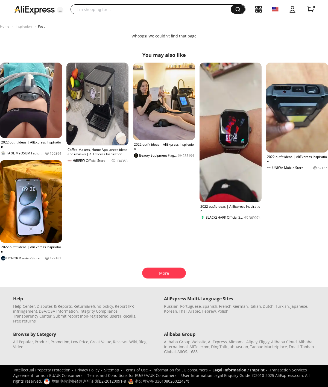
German (240, 306)
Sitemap (111, 370)
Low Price (79, 341)
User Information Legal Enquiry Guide (215, 375)
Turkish (282, 306)
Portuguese (190, 306)
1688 (193, 351)
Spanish (210, 306)
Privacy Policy (87, 370)
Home (4, 26)
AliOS (182, 351)
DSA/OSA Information (58, 311)
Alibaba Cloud (284, 341)
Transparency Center (32, 316)
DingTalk (219, 346)
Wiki (133, 341)
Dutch (268, 306)
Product (42, 341)
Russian (171, 306)
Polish (223, 311)
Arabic (194, 311)
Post (41, 26)
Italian (255, 306)
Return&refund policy (93, 306)
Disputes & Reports (54, 306)
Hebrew (209, 311)
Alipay (251, 341)
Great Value (100, 341)
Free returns (24, 321)
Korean (170, 311)
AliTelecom (199, 346)
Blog (143, 341)
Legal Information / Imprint (238, 370)
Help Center (24, 306)
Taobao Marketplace (268, 346)
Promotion (60, 341)
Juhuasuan (238, 346)
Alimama (237, 341)
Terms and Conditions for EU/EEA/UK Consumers (132, 375)
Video (18, 346)
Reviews (120, 341)
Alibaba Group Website (185, 341)
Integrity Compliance (99, 311)
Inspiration (24, 26)
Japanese (299, 306)
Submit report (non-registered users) (87, 316)
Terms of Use (136, 370)
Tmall (294, 346)
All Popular (23, 341)
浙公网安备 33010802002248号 (158, 381)
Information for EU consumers (180, 370)
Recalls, (129, 316)
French (225, 306)
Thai (183, 311)
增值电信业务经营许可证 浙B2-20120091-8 (89, 381)
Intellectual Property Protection (42, 370)
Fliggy (264, 341)
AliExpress (217, 341)
